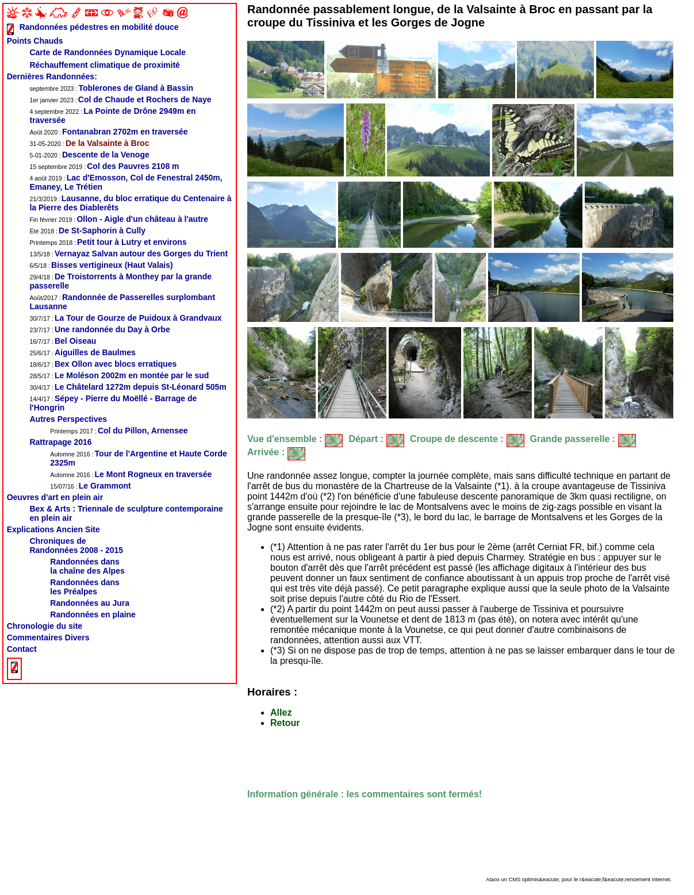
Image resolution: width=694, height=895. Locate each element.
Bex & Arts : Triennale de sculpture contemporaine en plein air (126, 513)
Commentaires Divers (48, 637)
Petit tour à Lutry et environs (107, 242)
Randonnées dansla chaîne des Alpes (87, 566)
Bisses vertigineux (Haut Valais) (100, 265)
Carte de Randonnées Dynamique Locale (107, 52)
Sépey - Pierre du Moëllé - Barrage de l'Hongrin (113, 403)
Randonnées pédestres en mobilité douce (99, 27)
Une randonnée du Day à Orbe (99, 329)
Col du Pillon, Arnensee (118, 430)
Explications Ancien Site (53, 529)
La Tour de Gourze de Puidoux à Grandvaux (125, 317)
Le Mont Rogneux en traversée (131, 474)
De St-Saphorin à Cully (87, 230)
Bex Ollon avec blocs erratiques (103, 363)
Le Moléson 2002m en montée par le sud (119, 375)
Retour (285, 723)
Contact (22, 649)
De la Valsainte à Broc (89, 143)
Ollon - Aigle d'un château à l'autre (118, 219)
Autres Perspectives (68, 419)
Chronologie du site (44, 626)
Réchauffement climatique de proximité (104, 65)
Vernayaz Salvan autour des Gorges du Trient (128, 253)
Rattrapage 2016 (60, 442)
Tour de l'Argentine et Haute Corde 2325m (138, 458)
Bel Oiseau (62, 340)
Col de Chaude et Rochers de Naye (120, 99)
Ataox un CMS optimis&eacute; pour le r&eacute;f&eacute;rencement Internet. (579, 879)
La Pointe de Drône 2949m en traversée (112, 115)
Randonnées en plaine (93, 614)
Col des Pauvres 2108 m (104, 166)
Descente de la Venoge (89, 154)
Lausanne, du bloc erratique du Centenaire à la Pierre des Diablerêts (130, 203)
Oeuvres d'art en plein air (55, 497)
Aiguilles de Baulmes (82, 352)
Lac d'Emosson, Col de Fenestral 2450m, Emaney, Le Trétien (125, 182)
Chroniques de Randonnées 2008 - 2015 (76, 545)
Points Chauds (35, 40)
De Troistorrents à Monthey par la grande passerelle (120, 281)
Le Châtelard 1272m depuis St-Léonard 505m (127, 386)
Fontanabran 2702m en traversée (108, 131)
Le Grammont (90, 485)
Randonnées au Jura (89, 603)
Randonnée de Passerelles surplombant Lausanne (122, 302)
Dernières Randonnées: (52, 76)
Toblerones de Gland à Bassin (111, 88)
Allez (281, 712)
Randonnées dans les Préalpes (85, 587)
